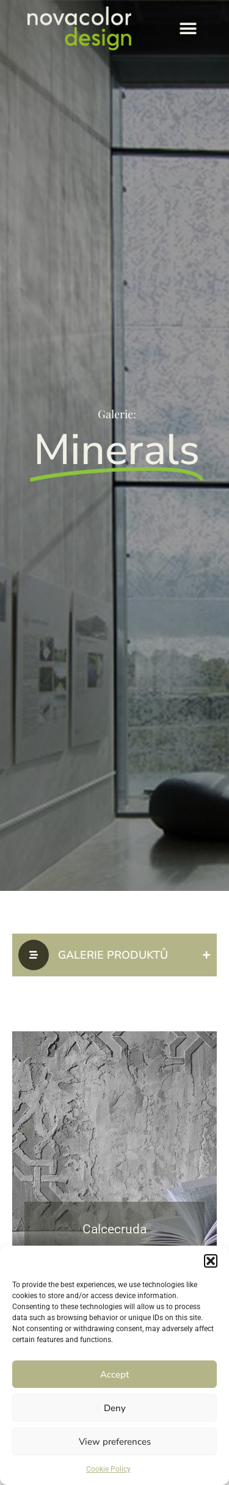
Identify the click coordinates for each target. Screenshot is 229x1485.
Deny (115, 1408)
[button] (211, 1261)
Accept (114, 1374)
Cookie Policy (108, 1469)
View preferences (115, 1442)
